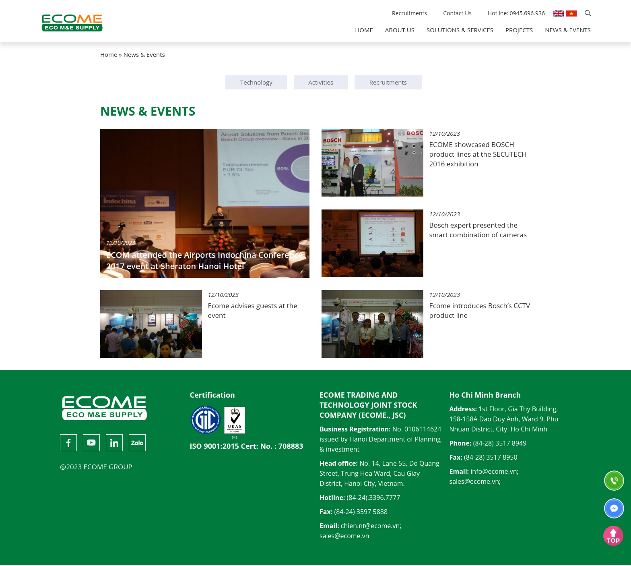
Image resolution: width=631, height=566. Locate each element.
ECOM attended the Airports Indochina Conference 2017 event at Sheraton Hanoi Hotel (204, 260)
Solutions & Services (460, 30)
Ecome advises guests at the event (252, 310)
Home (364, 30)
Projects (519, 30)
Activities (320, 82)
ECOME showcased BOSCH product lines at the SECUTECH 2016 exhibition (478, 154)
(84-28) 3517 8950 (491, 458)
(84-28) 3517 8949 (500, 444)
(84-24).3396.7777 (373, 498)
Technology (256, 82)
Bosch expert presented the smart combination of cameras (478, 229)
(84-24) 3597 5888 (361, 512)
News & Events (568, 30)
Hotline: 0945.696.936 (516, 13)
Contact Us (457, 13)
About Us (399, 30)
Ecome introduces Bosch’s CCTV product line (479, 310)
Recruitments (409, 13)
